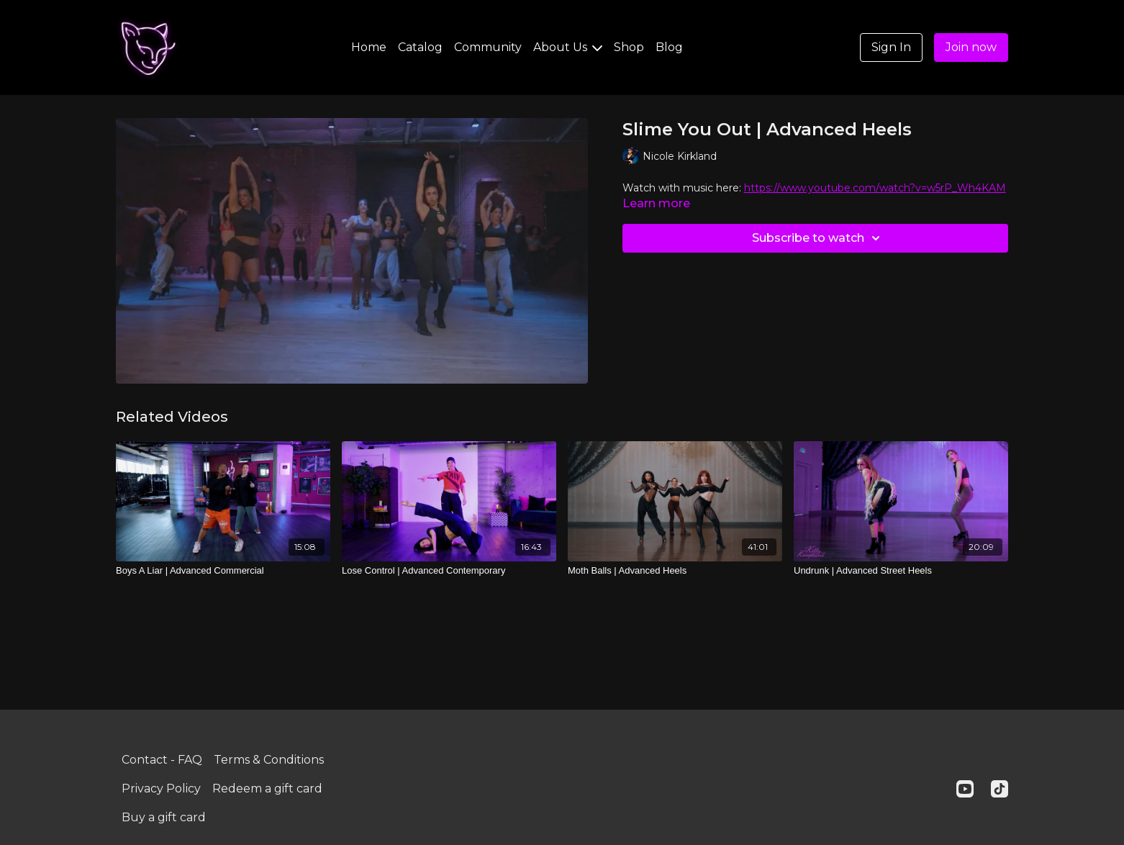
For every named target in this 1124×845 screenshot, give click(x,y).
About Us (567, 47)
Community (488, 47)
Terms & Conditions (269, 760)
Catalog (420, 47)
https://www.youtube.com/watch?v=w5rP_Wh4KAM (875, 187)
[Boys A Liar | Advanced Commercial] (223, 571)
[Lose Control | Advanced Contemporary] (449, 571)
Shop (629, 47)
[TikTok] (999, 788)
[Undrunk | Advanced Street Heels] (901, 571)
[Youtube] (965, 788)
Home (368, 47)
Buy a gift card (164, 817)
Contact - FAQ (162, 760)
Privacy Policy (161, 788)
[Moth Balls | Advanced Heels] (675, 571)
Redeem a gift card (267, 788)
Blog (669, 47)
